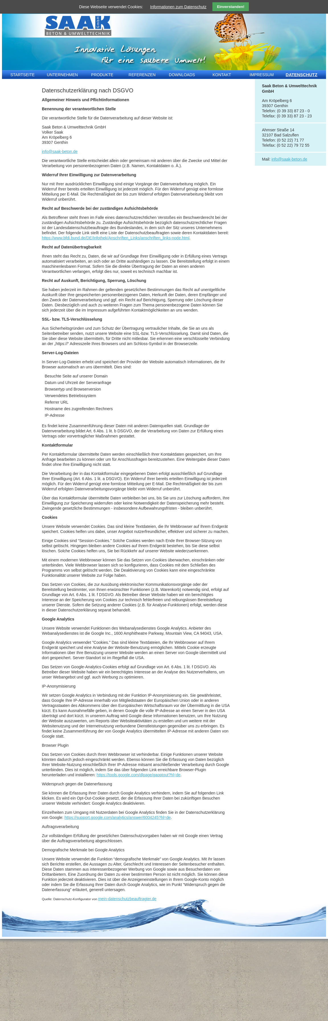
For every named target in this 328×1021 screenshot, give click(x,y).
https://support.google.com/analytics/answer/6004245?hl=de (117, 817)
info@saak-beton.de (60, 151)
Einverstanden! (230, 7)
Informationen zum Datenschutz (178, 7)
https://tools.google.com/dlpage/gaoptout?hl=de (139, 775)
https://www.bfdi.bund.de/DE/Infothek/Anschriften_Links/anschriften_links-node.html (115, 238)
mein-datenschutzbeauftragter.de (127, 899)
